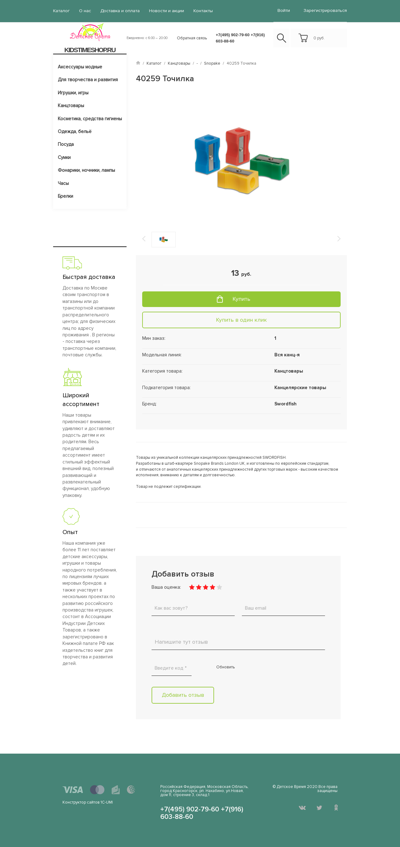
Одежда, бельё (75, 131)
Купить (241, 298)
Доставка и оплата (119, 10)
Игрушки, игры (73, 92)
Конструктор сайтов (81, 802)
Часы (63, 183)
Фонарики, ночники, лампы (86, 170)
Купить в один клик (241, 319)
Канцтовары (71, 105)
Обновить (225, 666)
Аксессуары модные (80, 66)
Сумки (64, 157)
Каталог (61, 10)
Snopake (212, 63)
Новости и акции (165, 10)
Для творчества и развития (88, 79)
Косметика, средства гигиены (90, 118)
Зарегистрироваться (325, 10)
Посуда (66, 144)
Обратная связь (192, 37)
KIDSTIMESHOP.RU (89, 49)
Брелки (65, 196)
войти (284, 10)
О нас (85, 10)
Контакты (201, 10)
